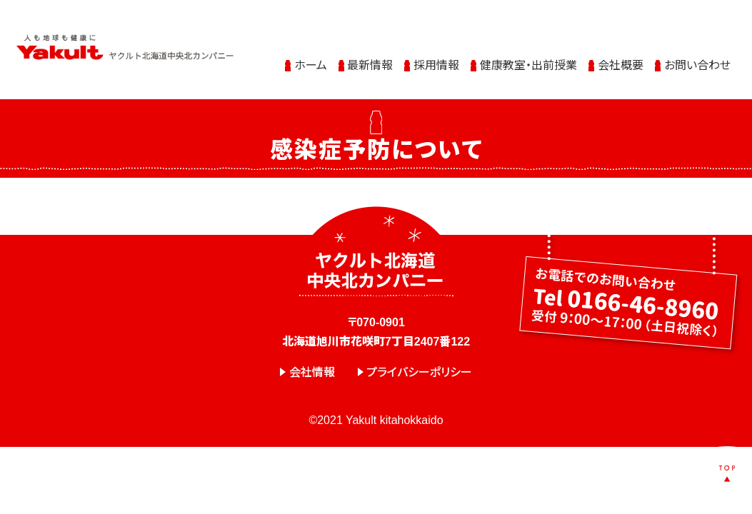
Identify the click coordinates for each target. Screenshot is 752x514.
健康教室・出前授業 (528, 58)
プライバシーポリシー (419, 372)
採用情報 (436, 58)
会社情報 (312, 372)
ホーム (310, 58)
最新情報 (370, 58)
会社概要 (620, 58)
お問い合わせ (697, 58)
